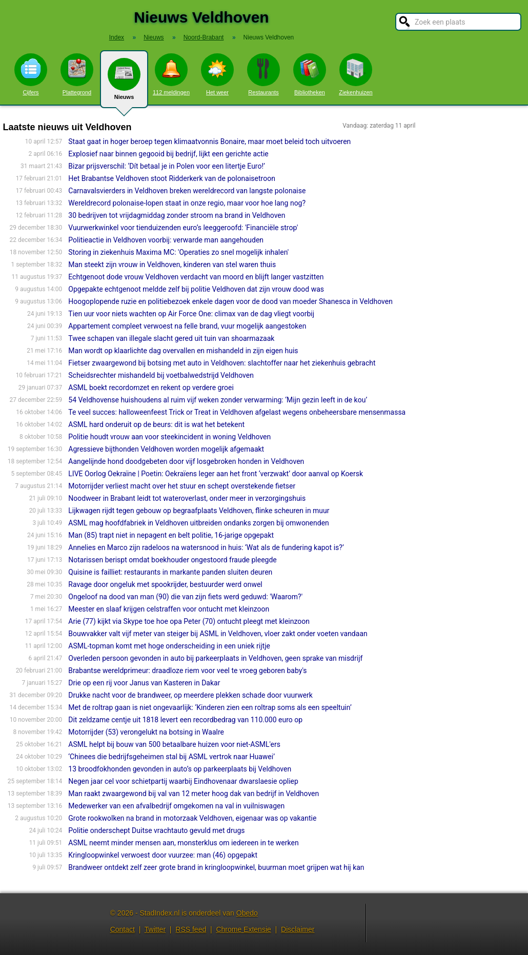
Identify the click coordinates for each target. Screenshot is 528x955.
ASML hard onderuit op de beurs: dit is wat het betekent (156, 424)
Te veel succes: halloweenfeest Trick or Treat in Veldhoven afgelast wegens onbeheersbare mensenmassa (236, 412)
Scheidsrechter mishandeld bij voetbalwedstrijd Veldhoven (161, 375)
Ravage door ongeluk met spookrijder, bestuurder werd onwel (165, 584)
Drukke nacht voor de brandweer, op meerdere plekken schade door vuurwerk (190, 695)
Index (116, 37)
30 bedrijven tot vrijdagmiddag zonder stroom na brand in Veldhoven (176, 215)
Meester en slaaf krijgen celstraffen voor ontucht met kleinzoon (168, 609)
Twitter (155, 929)
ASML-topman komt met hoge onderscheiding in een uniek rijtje (169, 646)
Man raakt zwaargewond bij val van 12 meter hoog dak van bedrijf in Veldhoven (193, 793)
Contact (122, 929)
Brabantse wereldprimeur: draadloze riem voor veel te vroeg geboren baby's (187, 670)
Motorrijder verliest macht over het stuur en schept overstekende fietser (181, 486)
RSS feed (190, 929)
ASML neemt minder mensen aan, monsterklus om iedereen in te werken (183, 843)
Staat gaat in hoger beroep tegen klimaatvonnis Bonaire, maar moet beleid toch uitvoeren (209, 141)
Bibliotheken (309, 74)
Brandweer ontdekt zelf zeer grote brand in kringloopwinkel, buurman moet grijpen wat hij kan (216, 867)
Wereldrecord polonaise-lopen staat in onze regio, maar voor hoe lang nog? (187, 203)
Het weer (217, 74)
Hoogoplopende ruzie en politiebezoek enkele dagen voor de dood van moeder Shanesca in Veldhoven (230, 301)
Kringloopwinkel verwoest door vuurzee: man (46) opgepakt (162, 855)
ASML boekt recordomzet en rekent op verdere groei (151, 387)
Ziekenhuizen (355, 74)
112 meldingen (171, 74)
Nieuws (124, 83)
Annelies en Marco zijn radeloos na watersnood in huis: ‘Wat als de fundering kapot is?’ (205, 547)
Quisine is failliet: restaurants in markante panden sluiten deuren (170, 572)
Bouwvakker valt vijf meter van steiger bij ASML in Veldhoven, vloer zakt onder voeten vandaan (217, 633)
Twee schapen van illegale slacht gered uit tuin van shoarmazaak (171, 338)
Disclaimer (297, 929)
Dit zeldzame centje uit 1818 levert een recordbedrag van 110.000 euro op (185, 720)
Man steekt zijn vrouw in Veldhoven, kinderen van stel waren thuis (172, 264)
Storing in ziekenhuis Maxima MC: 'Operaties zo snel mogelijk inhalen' (178, 252)
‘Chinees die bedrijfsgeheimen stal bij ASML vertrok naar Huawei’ (171, 757)
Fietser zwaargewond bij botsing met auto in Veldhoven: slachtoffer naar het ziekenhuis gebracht (221, 363)
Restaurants (263, 74)
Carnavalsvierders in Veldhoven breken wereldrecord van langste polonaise (187, 191)
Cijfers (30, 74)
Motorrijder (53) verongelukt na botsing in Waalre (146, 732)
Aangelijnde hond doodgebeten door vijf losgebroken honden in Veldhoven (186, 461)
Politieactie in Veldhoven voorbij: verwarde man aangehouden (165, 240)
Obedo (247, 913)
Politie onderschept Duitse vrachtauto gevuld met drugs (156, 830)
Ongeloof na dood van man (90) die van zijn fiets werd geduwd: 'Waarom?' (185, 597)
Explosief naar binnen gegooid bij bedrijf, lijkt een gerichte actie (168, 154)
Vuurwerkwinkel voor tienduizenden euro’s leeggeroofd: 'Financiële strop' (183, 227)
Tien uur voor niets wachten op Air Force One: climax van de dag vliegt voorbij (191, 314)
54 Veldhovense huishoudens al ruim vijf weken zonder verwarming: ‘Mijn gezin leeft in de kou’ (217, 400)
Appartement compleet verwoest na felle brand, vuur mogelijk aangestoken (187, 326)
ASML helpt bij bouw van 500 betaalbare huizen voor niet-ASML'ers (174, 744)
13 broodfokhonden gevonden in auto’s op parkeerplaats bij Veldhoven (179, 769)
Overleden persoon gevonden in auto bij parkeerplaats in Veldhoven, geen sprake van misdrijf (215, 658)
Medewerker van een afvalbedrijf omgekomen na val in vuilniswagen (176, 806)
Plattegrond (76, 74)
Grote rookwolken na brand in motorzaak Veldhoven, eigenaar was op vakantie (192, 818)
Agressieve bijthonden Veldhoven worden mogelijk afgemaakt (166, 449)
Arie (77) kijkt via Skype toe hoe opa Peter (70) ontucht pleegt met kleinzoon (189, 621)
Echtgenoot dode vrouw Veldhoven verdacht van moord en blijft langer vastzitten (195, 277)
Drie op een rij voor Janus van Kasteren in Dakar (144, 683)
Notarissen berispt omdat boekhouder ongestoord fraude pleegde (172, 560)
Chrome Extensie (243, 929)
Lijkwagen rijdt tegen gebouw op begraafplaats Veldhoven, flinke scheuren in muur (198, 510)
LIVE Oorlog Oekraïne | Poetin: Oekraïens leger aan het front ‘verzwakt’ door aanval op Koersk (215, 474)
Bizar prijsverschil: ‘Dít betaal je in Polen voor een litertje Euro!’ (166, 166)
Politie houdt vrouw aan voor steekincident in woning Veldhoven (169, 437)
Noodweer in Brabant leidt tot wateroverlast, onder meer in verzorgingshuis (187, 498)
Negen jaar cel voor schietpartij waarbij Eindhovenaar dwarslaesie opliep (183, 781)
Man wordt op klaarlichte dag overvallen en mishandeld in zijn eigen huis (183, 351)
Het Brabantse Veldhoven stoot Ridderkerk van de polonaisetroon (171, 178)
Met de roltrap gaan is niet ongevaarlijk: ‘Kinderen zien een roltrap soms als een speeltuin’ (209, 707)
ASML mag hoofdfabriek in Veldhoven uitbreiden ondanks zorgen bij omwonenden (198, 523)
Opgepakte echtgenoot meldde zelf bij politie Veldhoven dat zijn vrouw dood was (196, 289)
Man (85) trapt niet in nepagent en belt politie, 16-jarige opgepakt (171, 535)
